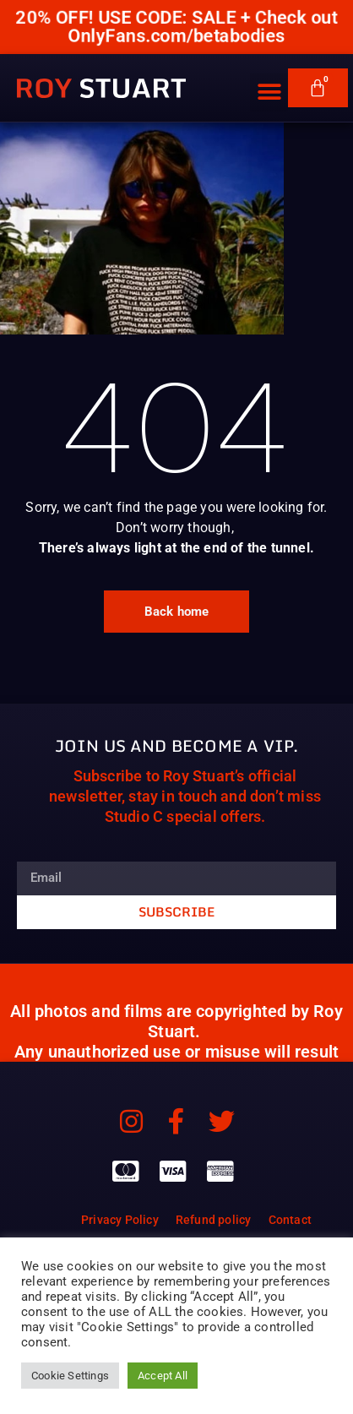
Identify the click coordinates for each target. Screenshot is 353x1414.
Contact (290, 1219)
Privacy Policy (120, 1219)
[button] (269, 80)
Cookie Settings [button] (70, 1375)
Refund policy (214, 1219)
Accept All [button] (162, 1375)
